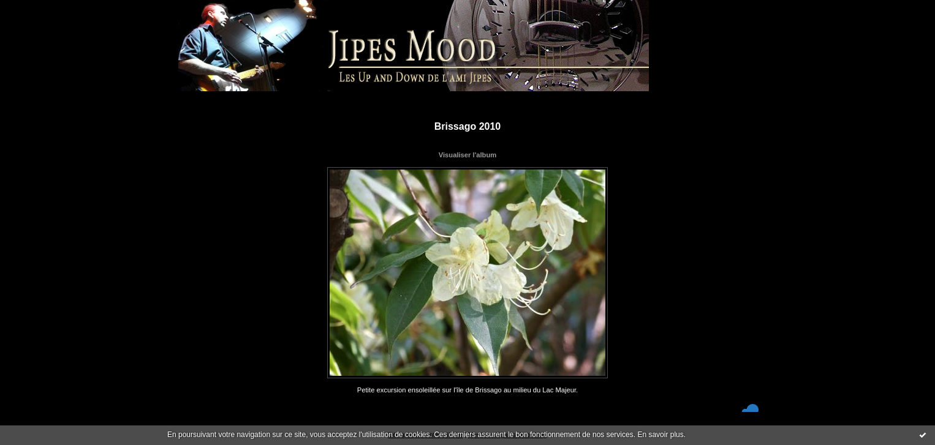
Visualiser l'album (467, 155)
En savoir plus (660, 434)
